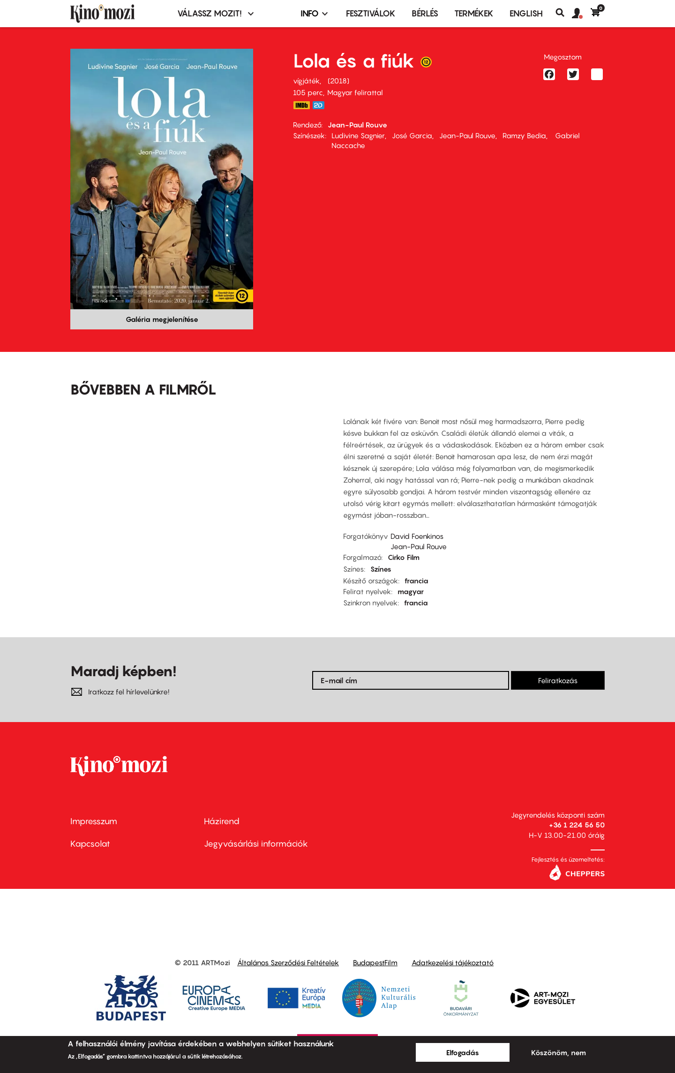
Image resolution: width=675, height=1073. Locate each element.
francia (416, 580)
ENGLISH (526, 13)
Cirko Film (404, 557)
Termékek (474, 13)
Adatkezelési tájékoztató (453, 962)
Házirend (222, 821)
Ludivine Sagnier (358, 135)
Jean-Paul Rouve (357, 124)
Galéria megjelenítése (162, 319)
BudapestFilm (375, 962)
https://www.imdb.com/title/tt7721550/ (301, 105)
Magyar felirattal (355, 92)
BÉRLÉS (425, 13)
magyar (411, 591)
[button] (581, 13)
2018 (338, 80)
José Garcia (412, 135)
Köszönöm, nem (558, 1052)
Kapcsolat (90, 844)
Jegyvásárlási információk (256, 844)
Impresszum (93, 821)
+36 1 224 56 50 (577, 824)
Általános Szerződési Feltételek (288, 962)
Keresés (563, 12)
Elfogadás (462, 1052)
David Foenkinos (416, 536)
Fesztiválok (371, 13)
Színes (380, 569)
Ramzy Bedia (524, 135)
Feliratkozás (558, 680)
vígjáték (306, 80)
